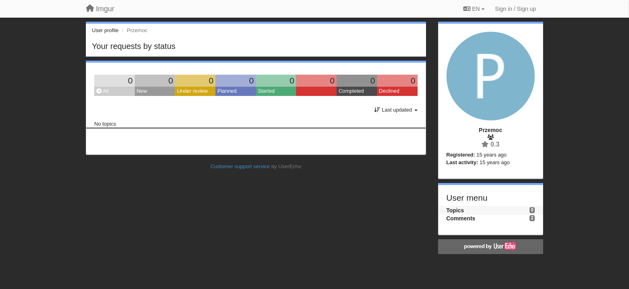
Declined (389, 91)
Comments (460, 218)
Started (266, 91)
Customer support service (240, 166)
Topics (455, 210)
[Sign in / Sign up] (515, 9)
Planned (227, 91)
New (142, 91)
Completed (351, 91)
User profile (105, 30)
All (102, 91)
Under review (192, 91)
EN (474, 9)
